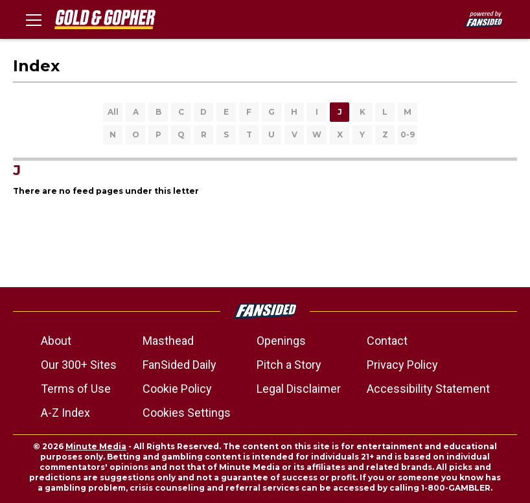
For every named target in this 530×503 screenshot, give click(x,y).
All (113, 112)
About (56, 340)
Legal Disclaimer (299, 388)
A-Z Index (65, 412)
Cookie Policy (177, 388)
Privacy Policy (402, 364)
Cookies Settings (187, 412)
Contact (387, 340)
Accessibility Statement (428, 388)
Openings (281, 340)
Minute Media (95, 446)
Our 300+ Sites (79, 364)
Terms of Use (76, 388)
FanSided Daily (179, 364)
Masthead (168, 340)
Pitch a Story (289, 364)
